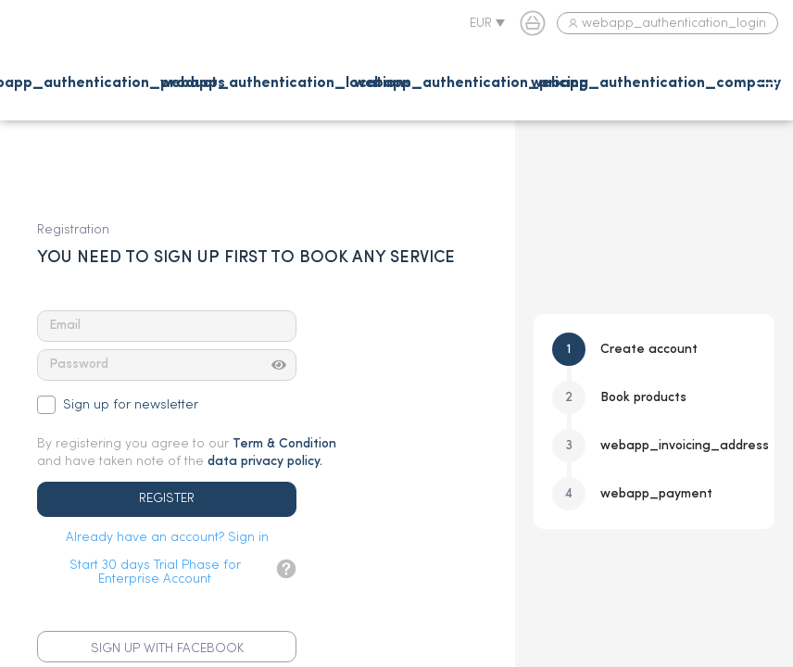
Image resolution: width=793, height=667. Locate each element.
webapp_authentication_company (656, 83)
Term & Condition (284, 443)
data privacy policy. (265, 461)
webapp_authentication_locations (285, 83)
